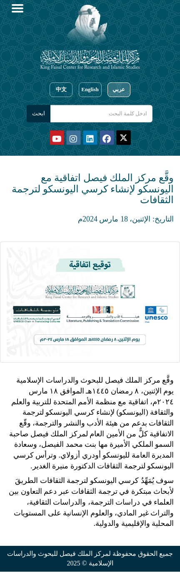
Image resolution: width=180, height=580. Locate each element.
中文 (61, 89)
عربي (118, 89)
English (89, 89)
